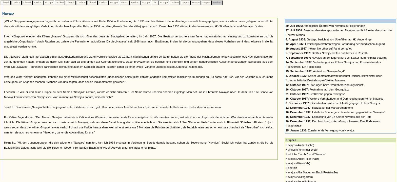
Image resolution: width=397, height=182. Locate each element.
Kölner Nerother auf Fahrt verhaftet (319, 48)
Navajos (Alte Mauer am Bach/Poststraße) (312, 172)
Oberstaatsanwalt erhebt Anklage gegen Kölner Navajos (333, 103)
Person (124, 2)
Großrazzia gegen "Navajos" (315, 94)
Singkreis (291, 167)
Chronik (5, 2)
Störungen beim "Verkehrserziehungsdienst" (325, 84)
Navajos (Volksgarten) (299, 176)
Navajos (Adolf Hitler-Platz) (302, 158)
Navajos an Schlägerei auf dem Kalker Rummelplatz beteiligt (336, 57)
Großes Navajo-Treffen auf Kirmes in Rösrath (327, 53)
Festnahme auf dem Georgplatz (317, 89)
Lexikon (16, 2)
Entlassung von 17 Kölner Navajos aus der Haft (328, 116)
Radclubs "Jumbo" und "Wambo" (306, 154)
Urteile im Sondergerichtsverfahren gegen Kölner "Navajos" (335, 112)
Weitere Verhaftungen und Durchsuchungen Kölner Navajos (334, 98)
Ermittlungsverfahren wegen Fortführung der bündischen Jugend (335, 44)
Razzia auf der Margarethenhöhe (319, 107)
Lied (155, 2)
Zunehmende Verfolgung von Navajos (320, 130)
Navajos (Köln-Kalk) (298, 163)
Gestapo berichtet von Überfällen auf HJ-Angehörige (329, 39)
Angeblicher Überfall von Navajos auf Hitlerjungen (325, 25)
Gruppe (49, 2)
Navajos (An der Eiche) (300, 145)
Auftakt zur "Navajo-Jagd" (315, 71)
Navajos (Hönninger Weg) (301, 149)
